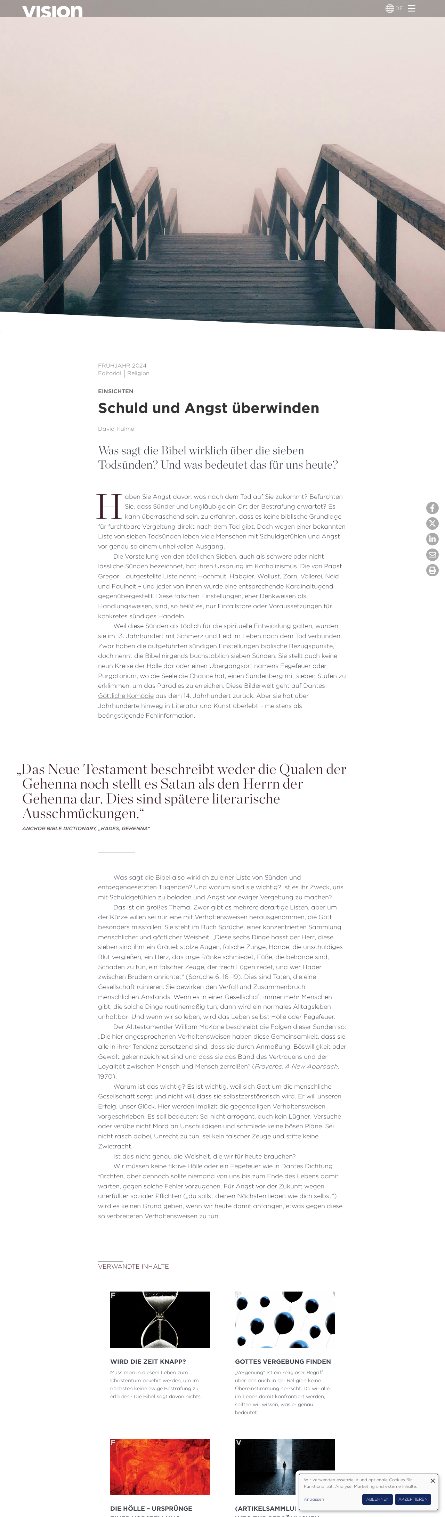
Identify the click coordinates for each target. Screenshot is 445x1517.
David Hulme (116, 429)
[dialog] (368, 1492)
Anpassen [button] (314, 1499)
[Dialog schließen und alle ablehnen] (433, 1478)
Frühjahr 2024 (122, 365)
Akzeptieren (413, 1499)
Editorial (109, 373)
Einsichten (116, 391)
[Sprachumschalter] (390, 8)
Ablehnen (377, 1499)
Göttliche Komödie (126, 695)
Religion (138, 373)
